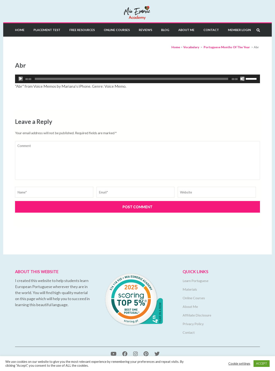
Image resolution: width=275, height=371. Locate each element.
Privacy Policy (193, 324)
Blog (165, 30)
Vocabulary (191, 47)
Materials (190, 289)
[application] (137, 79)
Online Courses (117, 30)
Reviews (145, 30)
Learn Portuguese (195, 281)
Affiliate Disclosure (197, 315)
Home (19, 30)
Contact (211, 30)
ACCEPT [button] (261, 363)
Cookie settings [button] (239, 363)
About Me (186, 30)
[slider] (131, 79)
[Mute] (242, 79)
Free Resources (82, 30)
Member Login (239, 30)
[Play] (20, 79)
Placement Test (47, 30)
